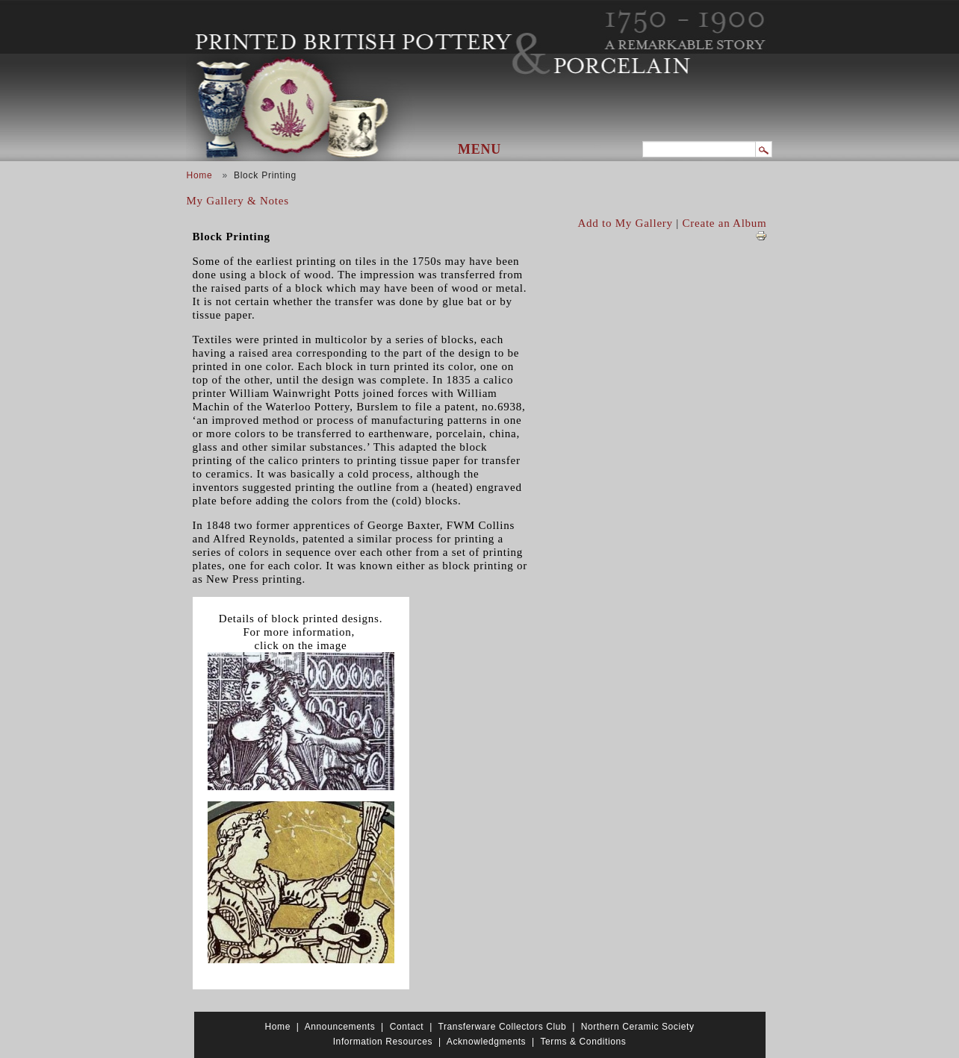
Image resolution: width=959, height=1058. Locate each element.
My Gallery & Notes (238, 201)
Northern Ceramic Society (638, 1026)
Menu (479, 149)
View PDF (761, 236)
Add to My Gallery (625, 223)
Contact (407, 1026)
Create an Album (725, 223)
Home (200, 175)
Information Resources (382, 1041)
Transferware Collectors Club (502, 1026)
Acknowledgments (486, 1041)
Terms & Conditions (583, 1041)
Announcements (340, 1026)
